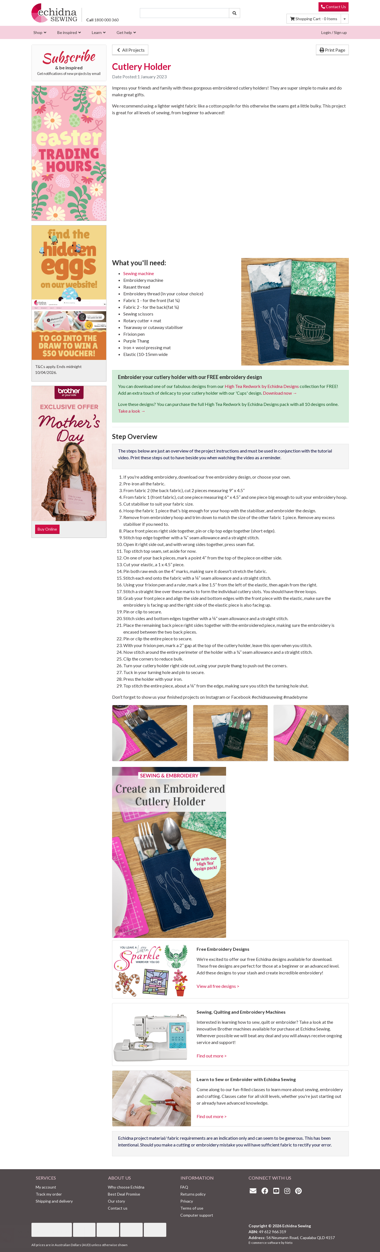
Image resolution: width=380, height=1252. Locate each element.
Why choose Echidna (126, 1187)
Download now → (280, 393)
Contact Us (333, 6)
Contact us (118, 1208)
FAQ (184, 1187)
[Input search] (184, 13)
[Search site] (234, 13)
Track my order (49, 1194)
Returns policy (193, 1194)
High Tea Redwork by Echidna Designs (262, 386)
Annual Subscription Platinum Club (48, 1237)
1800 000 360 (102, 19)
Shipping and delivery (54, 1201)
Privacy (186, 1201)
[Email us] (254, 1190)
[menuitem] (39, 32)
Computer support (196, 1215)
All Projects (130, 49)
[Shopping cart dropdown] (345, 19)
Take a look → (131, 410)
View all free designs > (218, 986)
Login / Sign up (334, 32)
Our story (116, 1201)
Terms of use (191, 1208)
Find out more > (212, 1055)
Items (313, 18)
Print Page (332, 49)
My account (46, 1187)
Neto (288, 1242)
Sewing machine (138, 273)
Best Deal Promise (124, 1194)
